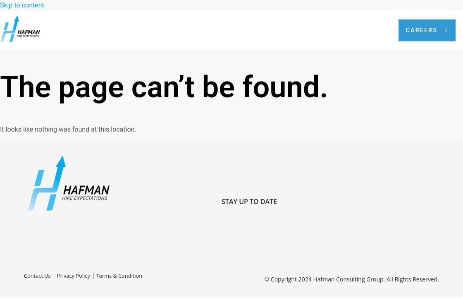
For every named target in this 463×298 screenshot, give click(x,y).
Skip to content (22, 5)
